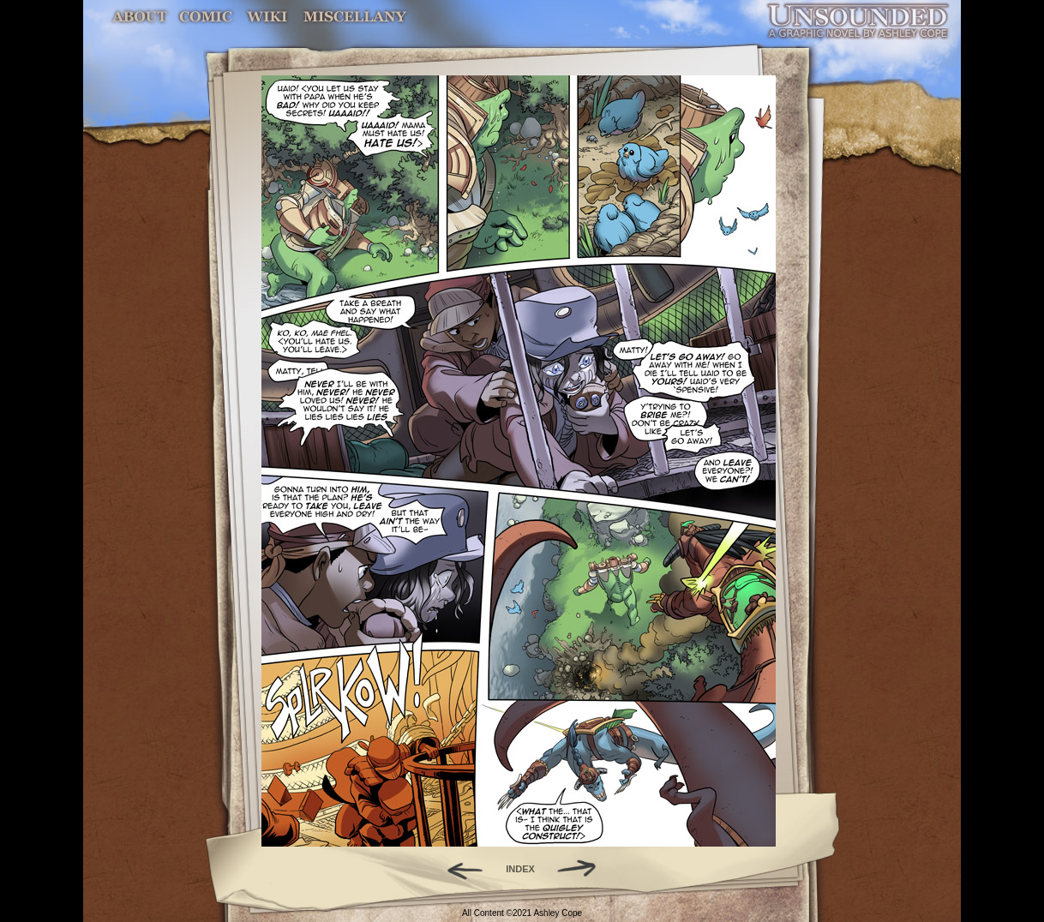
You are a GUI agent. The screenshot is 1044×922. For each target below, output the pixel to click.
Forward (582, 869)
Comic (206, 16)
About (141, 16)
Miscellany (355, 16)
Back (458, 869)
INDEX (520, 869)
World (268, 16)
